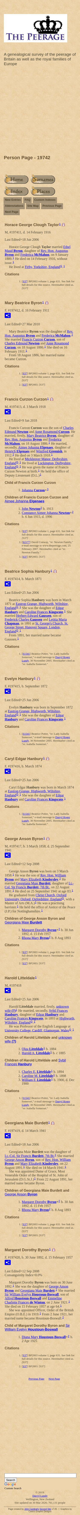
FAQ (27, 199)
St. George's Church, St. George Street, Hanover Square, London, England (36, 627)
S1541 (26, 653)
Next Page (11, 211)
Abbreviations (14, 205)
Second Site (45, 1509)
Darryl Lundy (40, 1495)
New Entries (13, 199)
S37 (25, 281)
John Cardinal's (31, 1509)
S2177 (26, 542)
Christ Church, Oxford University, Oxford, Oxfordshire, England (35, 897)
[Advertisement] (40, 112)
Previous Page (52, 205)
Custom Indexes (44, 199)
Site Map (33, 205)
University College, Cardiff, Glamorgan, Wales (37, 1030)
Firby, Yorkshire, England (42, 267)
